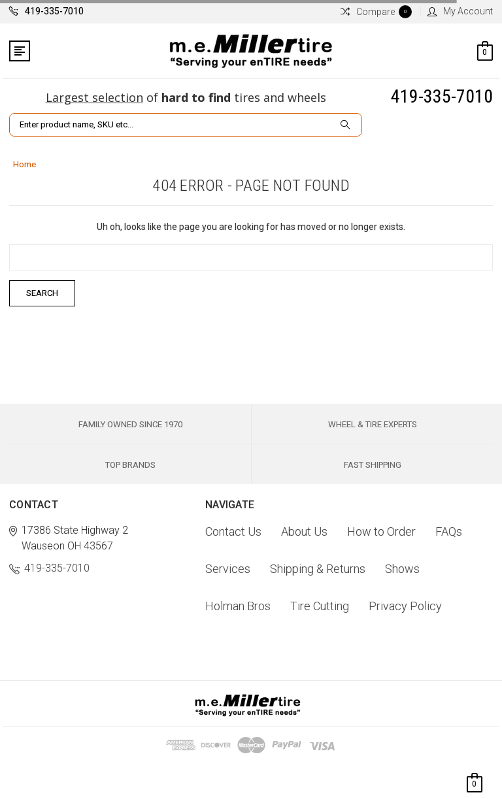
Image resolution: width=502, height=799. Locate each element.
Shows (402, 569)
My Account (460, 11)
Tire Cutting (319, 606)
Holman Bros (238, 606)
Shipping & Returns (317, 569)
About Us (304, 531)
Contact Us (233, 531)
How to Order (381, 531)
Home (24, 164)
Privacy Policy (405, 606)
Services (227, 569)
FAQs (448, 531)
